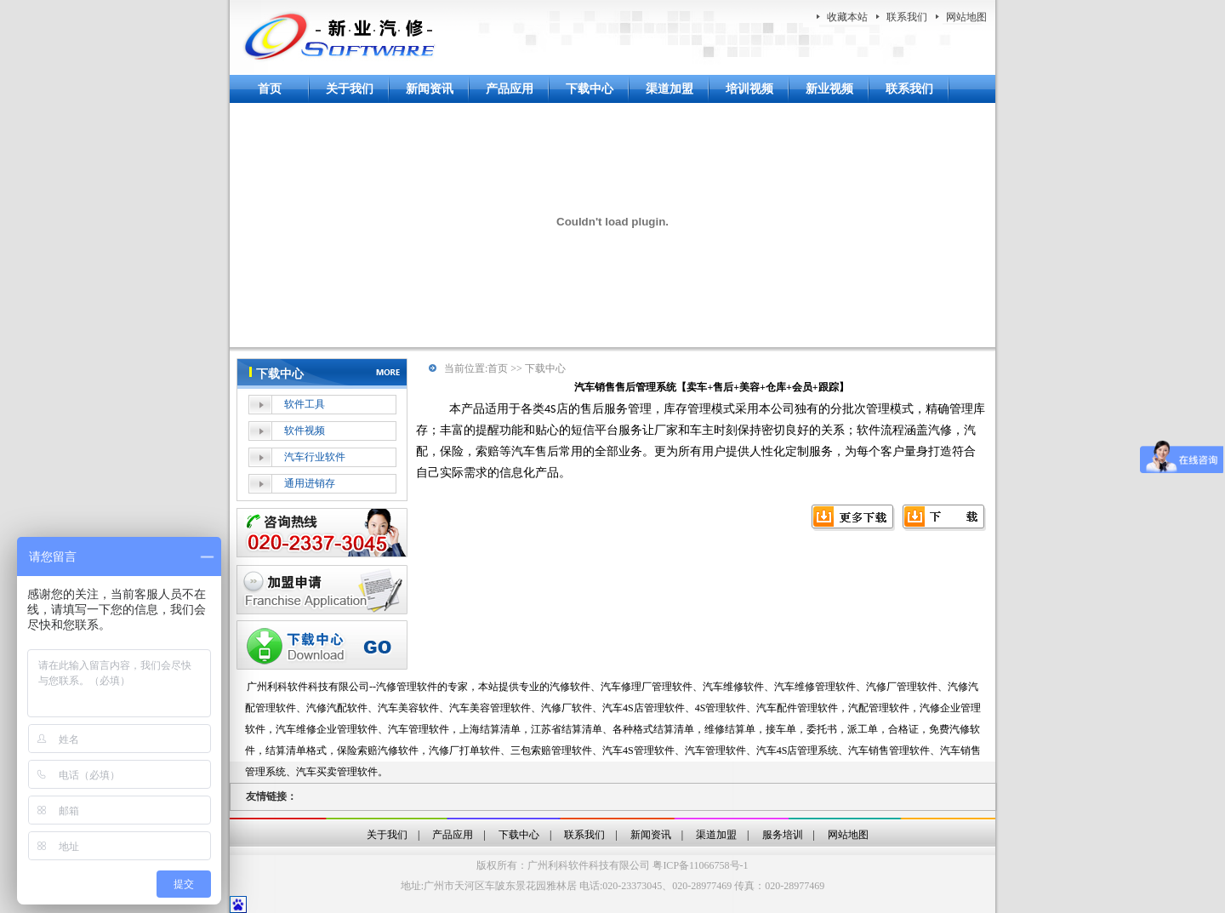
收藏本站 (847, 17)
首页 (270, 89)
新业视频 (829, 89)
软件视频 (304, 431)
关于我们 (349, 89)
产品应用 (509, 89)
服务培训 (782, 835)
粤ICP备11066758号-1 (700, 865)
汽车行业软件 (314, 457)
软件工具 (304, 404)
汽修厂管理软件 (901, 687)
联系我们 (906, 17)
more (390, 371)
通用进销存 (309, 483)
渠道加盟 (669, 89)
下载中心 (589, 89)
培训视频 (749, 89)
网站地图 (966, 17)
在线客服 (321, 532)
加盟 (321, 589)
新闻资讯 (429, 89)
